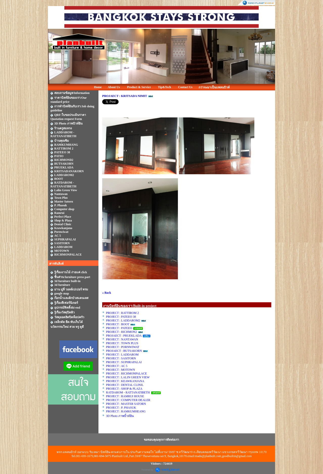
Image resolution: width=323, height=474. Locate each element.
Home (98, 87)
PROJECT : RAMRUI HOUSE (125, 396)
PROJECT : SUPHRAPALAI (124, 362)
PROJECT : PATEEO (119, 328)
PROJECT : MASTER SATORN (126, 404)
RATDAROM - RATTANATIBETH (128, 392)
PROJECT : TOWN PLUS (122, 343)
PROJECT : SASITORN (121, 358)
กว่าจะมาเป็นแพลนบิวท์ (214, 87)
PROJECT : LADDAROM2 (123, 320)
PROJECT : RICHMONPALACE (126, 373)
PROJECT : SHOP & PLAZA (124, 388)
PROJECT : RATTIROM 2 (122, 313)
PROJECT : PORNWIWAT (122, 347)
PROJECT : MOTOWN (120, 369)
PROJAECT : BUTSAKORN (124, 351)
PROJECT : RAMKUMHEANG (126, 411)
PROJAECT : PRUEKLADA (124, 335)
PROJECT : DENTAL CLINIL (124, 385)
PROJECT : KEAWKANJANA (125, 381)
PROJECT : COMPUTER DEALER (128, 400)
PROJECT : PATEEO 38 (121, 316)
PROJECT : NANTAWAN (122, 339)
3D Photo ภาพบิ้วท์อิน (120, 416)
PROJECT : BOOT (117, 324)
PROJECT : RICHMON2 (121, 332)
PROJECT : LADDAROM (122, 354)
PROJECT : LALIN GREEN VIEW (128, 377)
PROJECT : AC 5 (116, 366)
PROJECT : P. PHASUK (121, 407)
